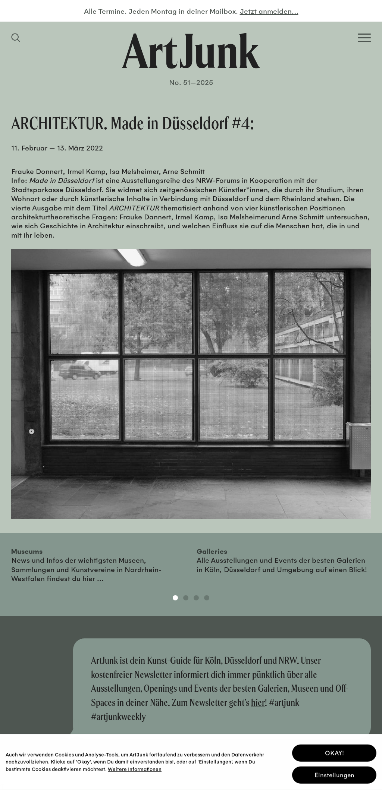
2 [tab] (185, 597)
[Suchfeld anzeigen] (16, 37)
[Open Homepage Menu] (364, 38)
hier (258, 702)
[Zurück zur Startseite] (191, 51)
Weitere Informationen (135, 768)
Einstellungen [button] (334, 774)
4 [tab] (206, 597)
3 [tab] (196, 597)
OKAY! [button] (334, 752)
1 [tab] (175, 597)
